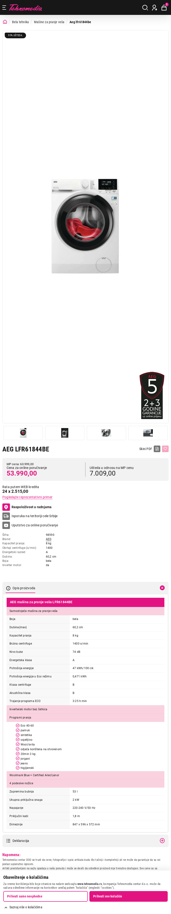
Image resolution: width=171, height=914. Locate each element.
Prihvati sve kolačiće (107, 896)
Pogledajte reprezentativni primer (27, 497)
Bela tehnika (20, 22)
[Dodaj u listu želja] (165, 449)
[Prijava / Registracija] (154, 7)
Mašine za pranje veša (49, 22)
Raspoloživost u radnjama (27, 507)
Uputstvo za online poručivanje (35, 525)
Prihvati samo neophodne (24, 896)
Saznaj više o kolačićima (25, 907)
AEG (49, 539)
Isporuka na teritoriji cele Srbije (35, 516)
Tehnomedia (25, 7)
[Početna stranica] (5, 22)
